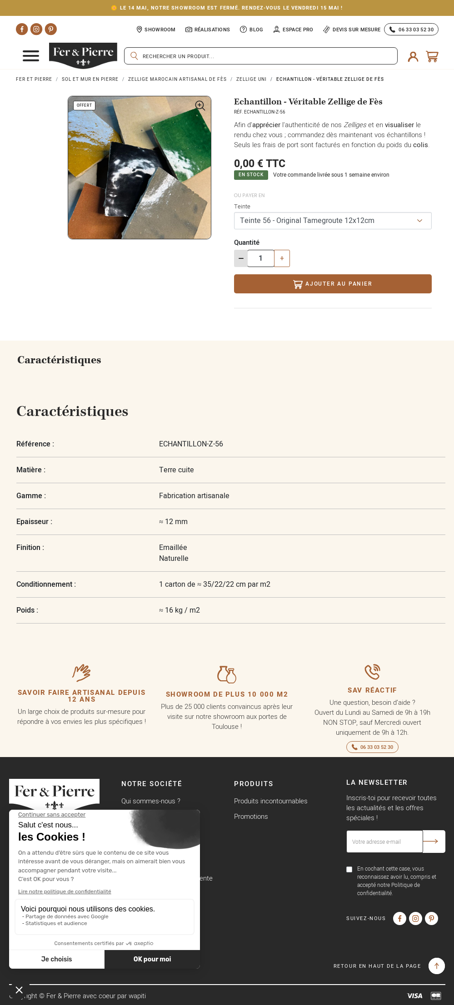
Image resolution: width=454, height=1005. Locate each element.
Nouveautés (252, 832)
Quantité (246, 242)
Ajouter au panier (332, 284)
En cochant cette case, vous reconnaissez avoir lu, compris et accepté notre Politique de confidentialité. (396, 881)
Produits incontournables (271, 801)
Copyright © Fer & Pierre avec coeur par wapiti (77, 995)
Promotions (251, 816)
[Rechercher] (261, 55)
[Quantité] (260, 258)
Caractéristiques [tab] (59, 360)
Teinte (242, 206)
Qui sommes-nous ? (150, 801)
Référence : (35, 444)
